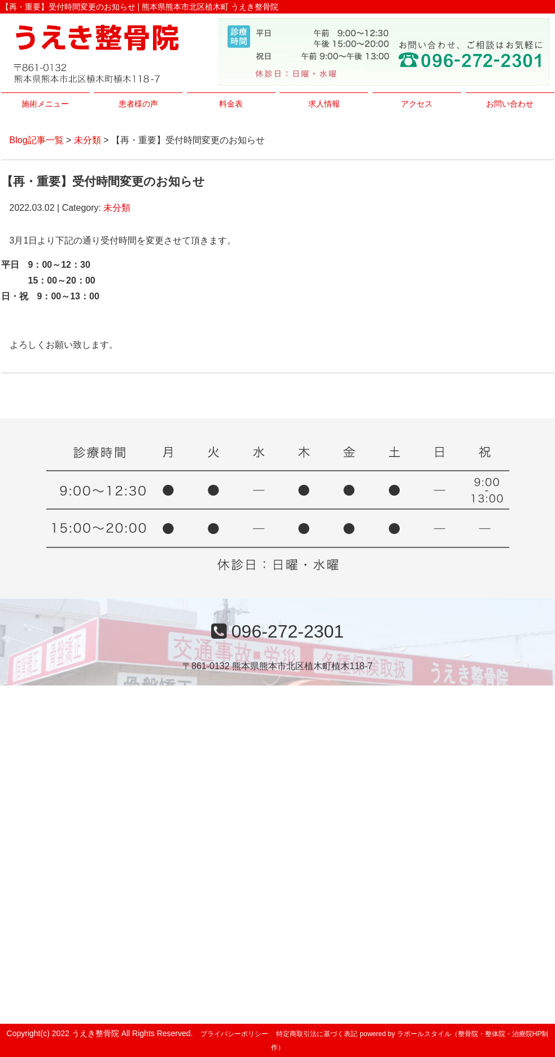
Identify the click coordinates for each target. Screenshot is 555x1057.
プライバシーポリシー (234, 1034)
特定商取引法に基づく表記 (316, 1034)
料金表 (231, 103)
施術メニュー (45, 103)
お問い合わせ (510, 103)
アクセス (416, 103)
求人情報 (324, 103)
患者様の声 (138, 103)
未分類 (87, 140)
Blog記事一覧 (37, 140)
